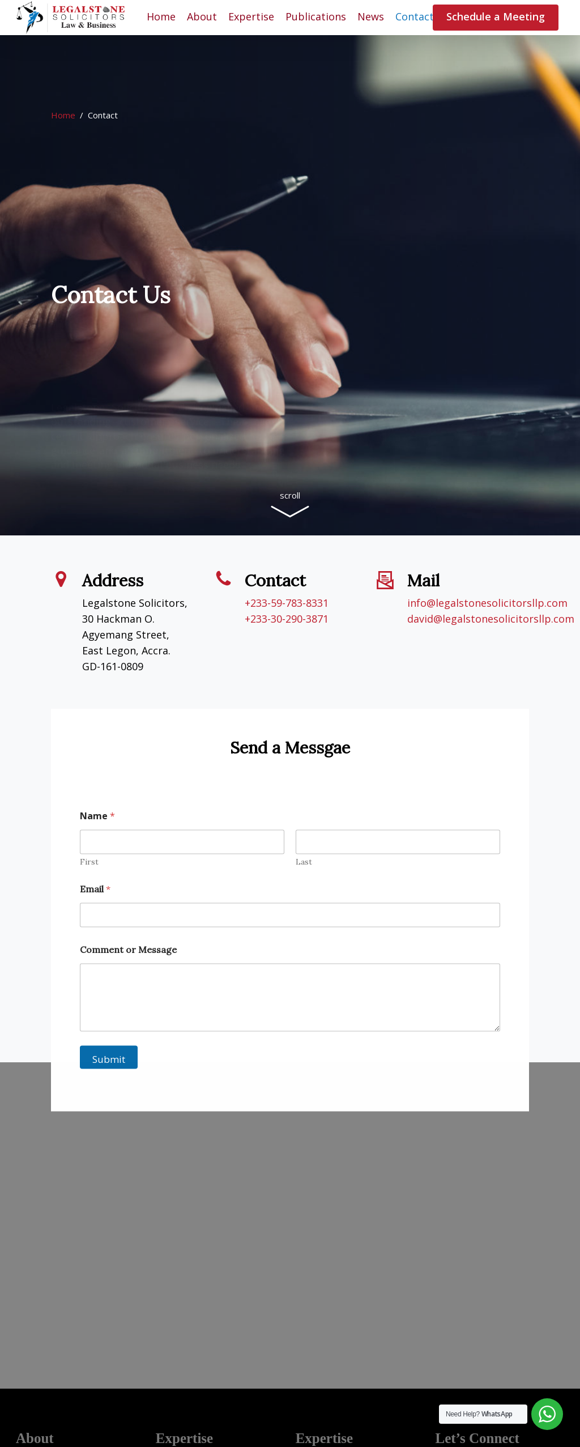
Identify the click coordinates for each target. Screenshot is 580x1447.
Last (304, 888)
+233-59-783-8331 (287, 603)
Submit (108, 1085)
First (89, 888)
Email (95, 915)
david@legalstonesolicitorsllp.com (490, 618)
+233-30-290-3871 (287, 618)
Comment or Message (128, 976)
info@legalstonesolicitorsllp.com (487, 603)
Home (63, 115)
